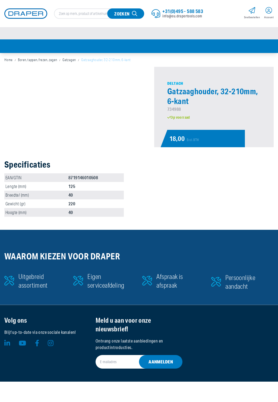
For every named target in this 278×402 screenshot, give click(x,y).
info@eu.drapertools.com (182, 16)
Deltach (175, 83)
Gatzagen (69, 59)
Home (8, 59)
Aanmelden (161, 362)
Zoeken (121, 14)
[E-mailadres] (132, 362)
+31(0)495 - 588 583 (182, 11)
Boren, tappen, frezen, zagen (37, 59)
